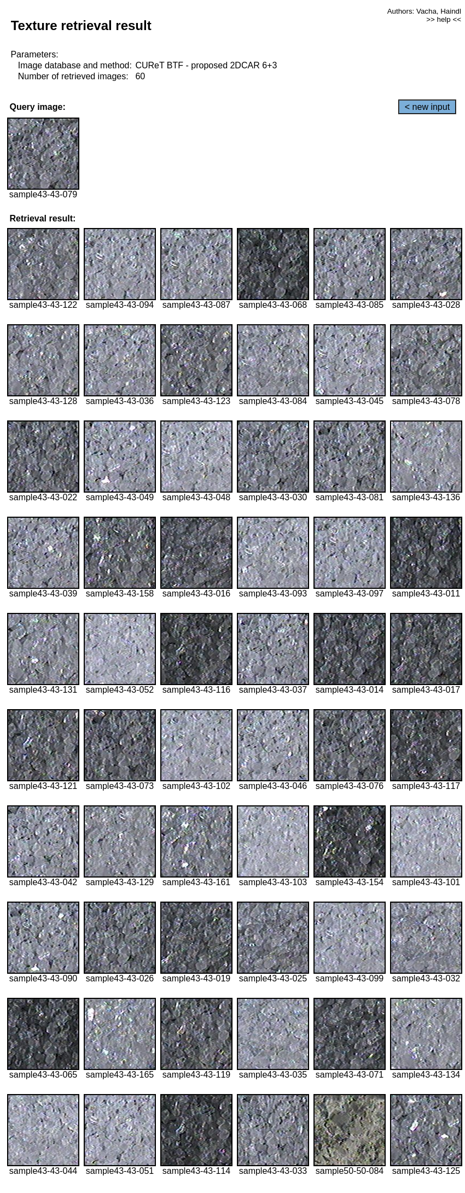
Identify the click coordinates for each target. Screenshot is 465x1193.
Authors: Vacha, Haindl (424, 11)
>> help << (443, 19)
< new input (427, 107)
